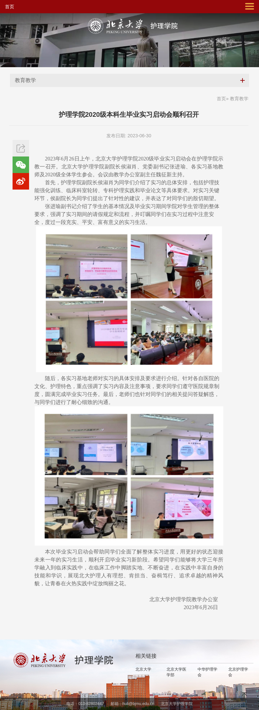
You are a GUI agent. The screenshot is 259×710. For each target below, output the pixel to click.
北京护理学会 (238, 672)
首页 (9, 6)
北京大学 (143, 669)
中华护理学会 (207, 672)
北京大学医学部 (176, 672)
